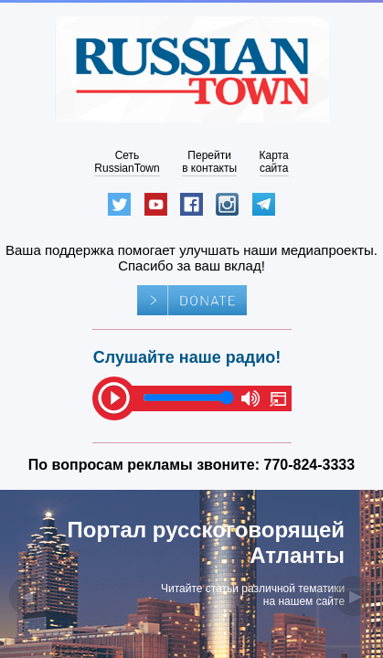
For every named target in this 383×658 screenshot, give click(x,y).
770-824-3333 (310, 464)
